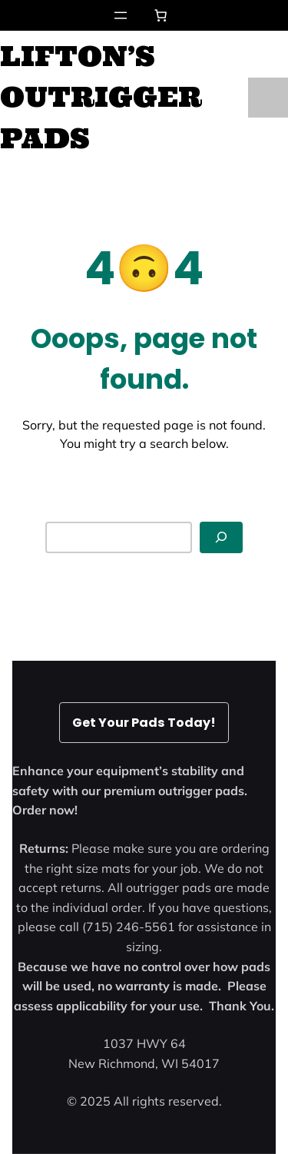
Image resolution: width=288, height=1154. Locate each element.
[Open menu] (120, 15)
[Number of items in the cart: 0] (160, 15)
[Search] (221, 537)
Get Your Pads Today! (144, 722)
